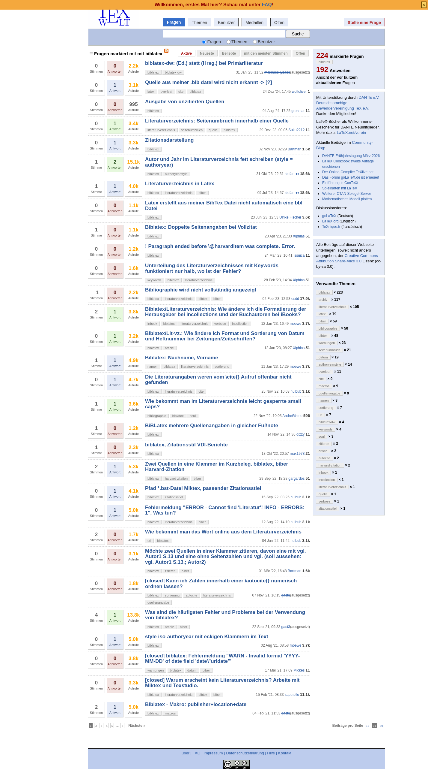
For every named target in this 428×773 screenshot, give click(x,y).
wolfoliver (299, 91)
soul (193, 416)
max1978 (297, 453)
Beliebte (229, 53)
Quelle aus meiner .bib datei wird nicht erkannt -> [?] (208, 82)
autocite (192, 595)
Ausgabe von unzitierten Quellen (184, 101)
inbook (152, 323)
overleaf (166, 91)
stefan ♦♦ (292, 174)
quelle (213, 130)
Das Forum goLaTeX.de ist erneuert (350, 177)
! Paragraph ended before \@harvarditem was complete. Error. (220, 246)
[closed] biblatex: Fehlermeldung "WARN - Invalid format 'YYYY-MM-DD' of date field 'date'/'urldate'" (222, 658)
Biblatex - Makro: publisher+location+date (195, 704)
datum (192, 670)
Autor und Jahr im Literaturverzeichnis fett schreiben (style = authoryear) (219, 162)
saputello (292, 695)
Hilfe (271, 753)
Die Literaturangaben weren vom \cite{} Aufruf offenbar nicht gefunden (218, 379)
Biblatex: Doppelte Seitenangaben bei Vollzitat (201, 227)
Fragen (174, 22)
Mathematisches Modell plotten (347, 199)
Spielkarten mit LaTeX (339, 188)
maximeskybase (277, 72)
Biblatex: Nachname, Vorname (181, 358)
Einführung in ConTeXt (340, 183)
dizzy (300, 434)
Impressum (213, 753)
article (169, 348)
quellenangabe (158, 602)
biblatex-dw (173, 72)
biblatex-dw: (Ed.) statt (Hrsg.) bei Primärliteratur (204, 63)
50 (381, 725)
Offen (279, 22)
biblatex (153, 72)
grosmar (298, 111)
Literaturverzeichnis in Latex (179, 183)
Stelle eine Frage (364, 22)
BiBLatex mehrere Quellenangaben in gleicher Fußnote (211, 425)
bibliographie (156, 416)
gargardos (296, 478)
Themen (199, 22)
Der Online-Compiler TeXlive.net (347, 172)
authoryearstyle (176, 174)
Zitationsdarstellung (169, 140)
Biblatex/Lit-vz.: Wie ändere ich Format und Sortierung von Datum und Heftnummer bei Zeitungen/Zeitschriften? (225, 336)
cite (180, 91)
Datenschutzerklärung (245, 753)
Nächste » (136, 725)
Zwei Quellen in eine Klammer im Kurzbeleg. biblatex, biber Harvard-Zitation (216, 466)
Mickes (299, 670)
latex (150, 91)
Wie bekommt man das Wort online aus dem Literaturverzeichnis (223, 532)
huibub (295, 391)
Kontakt (284, 753)
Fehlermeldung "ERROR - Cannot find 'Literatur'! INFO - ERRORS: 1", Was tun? (225, 510)
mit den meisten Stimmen (265, 53)
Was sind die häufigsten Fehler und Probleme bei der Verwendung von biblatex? (225, 615)
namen (152, 366)
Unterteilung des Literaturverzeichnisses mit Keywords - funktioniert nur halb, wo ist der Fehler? (213, 268)
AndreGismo (292, 416)
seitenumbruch (192, 130)
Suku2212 (296, 130)
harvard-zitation (176, 478)
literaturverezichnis (161, 130)
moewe (296, 324)
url (149, 540)
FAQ (197, 753)
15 (367, 725)
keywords (154, 280)
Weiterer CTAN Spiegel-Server (346, 194)
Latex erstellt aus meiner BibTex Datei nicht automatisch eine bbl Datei (223, 205)
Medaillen (254, 22)
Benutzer (226, 22)
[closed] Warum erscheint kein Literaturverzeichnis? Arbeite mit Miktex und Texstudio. (222, 682)
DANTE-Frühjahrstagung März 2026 (351, 156)
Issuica (299, 255)
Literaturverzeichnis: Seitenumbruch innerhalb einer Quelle (217, 121)
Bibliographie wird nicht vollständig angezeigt (200, 290)
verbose (220, 323)
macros (170, 713)
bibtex (202, 298)
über (185, 753)
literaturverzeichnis (178, 193)
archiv (169, 627)
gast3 (285, 595)
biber (202, 193)
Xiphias (299, 236)
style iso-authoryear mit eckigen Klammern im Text (206, 636)
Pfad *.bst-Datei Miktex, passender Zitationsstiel (203, 488)
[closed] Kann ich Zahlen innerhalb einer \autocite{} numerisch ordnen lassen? (221, 583)
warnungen (155, 670)
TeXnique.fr (331, 227)
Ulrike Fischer (290, 217)
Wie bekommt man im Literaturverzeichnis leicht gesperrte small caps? (223, 403)
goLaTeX (329, 216)
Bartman (294, 149)
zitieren (170, 571)
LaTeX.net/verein (351, 132)
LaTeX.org (330, 221)
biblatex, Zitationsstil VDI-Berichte (186, 445)
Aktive (186, 53)
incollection (240, 323)
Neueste (207, 53)
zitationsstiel (174, 497)
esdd (295, 299)
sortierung (222, 366)
